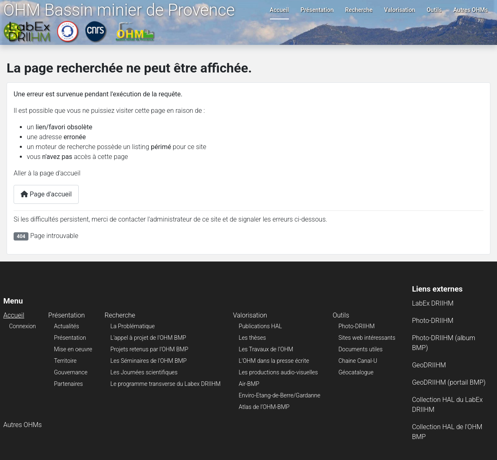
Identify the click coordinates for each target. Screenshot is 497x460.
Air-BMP (249, 384)
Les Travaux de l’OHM (266, 349)
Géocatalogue (355, 372)
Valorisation (399, 10)
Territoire (65, 360)
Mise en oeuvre (73, 349)
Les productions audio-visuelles (278, 372)
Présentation (316, 10)
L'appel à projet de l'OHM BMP (148, 337)
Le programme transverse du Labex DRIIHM (165, 384)
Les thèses (252, 337)
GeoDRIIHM (429, 365)
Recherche (359, 10)
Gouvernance (70, 372)
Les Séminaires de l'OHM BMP (148, 360)
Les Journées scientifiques (144, 372)
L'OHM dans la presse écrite (274, 360)
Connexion (22, 326)
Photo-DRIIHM (356, 326)
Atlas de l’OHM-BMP (264, 407)
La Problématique (132, 326)
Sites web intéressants (366, 337)
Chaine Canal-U (357, 360)
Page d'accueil (46, 194)
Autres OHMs (470, 10)
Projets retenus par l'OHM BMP (149, 349)
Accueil (279, 10)
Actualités (66, 326)
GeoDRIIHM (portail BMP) (449, 382)
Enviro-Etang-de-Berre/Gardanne (279, 395)
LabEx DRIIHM (433, 303)
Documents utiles (360, 349)
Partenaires (68, 384)
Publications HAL (260, 326)
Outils (434, 10)
